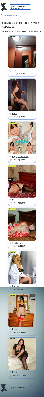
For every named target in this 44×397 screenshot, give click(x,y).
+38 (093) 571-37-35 (20, 246)
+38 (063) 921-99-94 (20, 203)
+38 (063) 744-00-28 (20, 74)
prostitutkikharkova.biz (11, 15)
